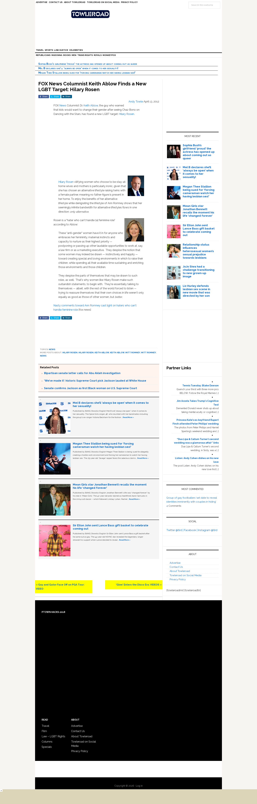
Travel (45, 725)
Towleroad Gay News (129, 14)
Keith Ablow (90, 105)
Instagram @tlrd (207, 530)
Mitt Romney (132, 352)
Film (44, 731)
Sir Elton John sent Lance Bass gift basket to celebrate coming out (199, 230)
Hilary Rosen (126, 114)
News (62, 105)
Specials (47, 746)
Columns (47, 741)
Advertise (175, 562)
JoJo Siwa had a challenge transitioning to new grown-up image (198, 271)
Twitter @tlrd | (175, 530)
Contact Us (176, 567)
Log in (139, 785)
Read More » (128, 417)
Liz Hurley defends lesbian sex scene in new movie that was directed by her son (196, 290)
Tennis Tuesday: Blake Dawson (200, 385)
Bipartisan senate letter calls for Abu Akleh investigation (82, 373)
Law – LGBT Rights (53, 736)
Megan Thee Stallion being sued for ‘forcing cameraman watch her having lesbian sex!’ (87, 72)
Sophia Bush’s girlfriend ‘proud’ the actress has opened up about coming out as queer (87, 63)
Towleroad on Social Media (185, 575)
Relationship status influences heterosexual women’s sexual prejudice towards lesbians (198, 251)
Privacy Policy (178, 579)
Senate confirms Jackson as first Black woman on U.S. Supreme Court (90, 388)
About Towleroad (180, 571)
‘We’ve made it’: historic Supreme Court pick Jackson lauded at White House (95, 380)
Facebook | (191, 530)
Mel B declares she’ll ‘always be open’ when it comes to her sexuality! (78, 68)
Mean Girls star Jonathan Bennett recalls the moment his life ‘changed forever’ (198, 210)
